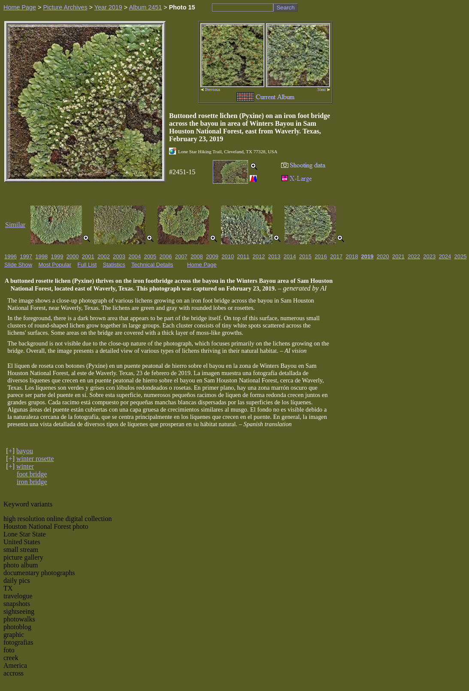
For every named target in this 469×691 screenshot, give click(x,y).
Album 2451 (145, 7)
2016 (321, 256)
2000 (73, 256)
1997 (26, 256)
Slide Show (18, 264)
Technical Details (152, 264)
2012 (259, 256)
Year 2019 (108, 7)
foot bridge (32, 474)
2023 (429, 256)
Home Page (19, 7)
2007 (181, 256)
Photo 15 (182, 7)
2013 (274, 256)
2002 (103, 256)
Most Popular (55, 264)
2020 (383, 256)
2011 (243, 256)
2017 (336, 256)
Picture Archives (65, 7)
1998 (41, 256)
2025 (460, 256)
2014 (290, 256)
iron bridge (32, 481)
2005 (150, 256)
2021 (398, 256)
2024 (445, 256)
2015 (305, 256)
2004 (134, 256)
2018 (351, 256)
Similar (15, 224)
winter (25, 466)
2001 (88, 256)
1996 (10, 256)
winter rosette (35, 458)
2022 (414, 256)
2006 (166, 256)
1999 (57, 256)
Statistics (114, 264)
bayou (24, 451)
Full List (87, 264)
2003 (119, 256)
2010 (227, 256)
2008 (197, 256)
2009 (212, 256)
